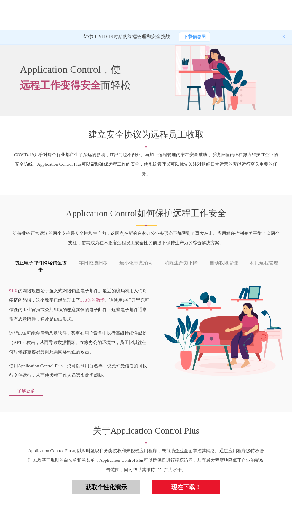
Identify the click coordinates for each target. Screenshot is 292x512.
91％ (13, 290)
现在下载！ (186, 487)
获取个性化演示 (106, 487)
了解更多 (26, 390)
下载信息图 (195, 36)
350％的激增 (92, 300)
